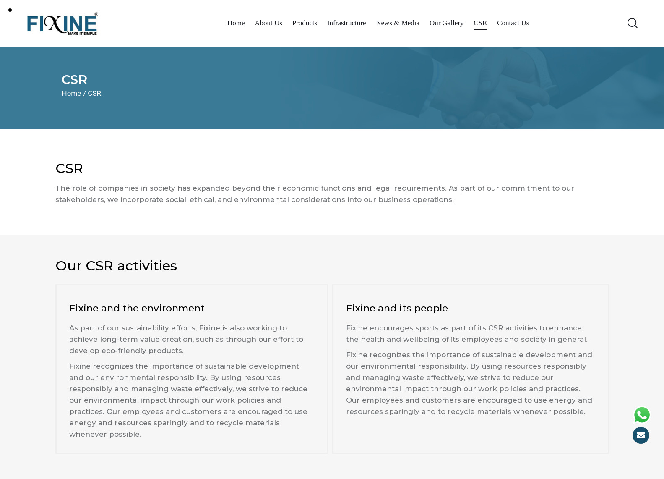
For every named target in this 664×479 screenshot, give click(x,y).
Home (71, 93)
